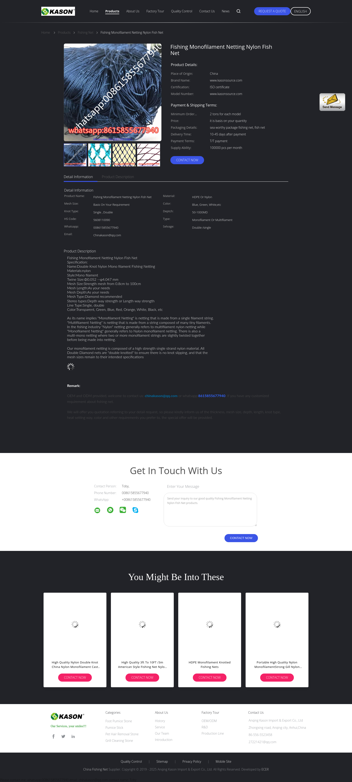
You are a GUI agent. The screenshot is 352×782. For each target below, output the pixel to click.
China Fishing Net (95, 769)
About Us (132, 11)
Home (94, 11)
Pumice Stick (114, 727)
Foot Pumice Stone (119, 721)
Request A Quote (272, 11)
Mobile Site (223, 761)
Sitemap (162, 761)
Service (160, 727)
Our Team (162, 733)
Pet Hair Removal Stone (122, 734)
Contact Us (207, 11)
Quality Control (181, 11)
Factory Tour (155, 11)
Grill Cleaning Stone (119, 740)
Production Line (213, 733)
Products (112, 11)
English (300, 11)
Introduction (163, 740)
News (225, 11)
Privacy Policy (192, 761)
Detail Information (78, 176)
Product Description (118, 176)
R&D (205, 727)
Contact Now (187, 160)
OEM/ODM (209, 721)
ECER (265, 769)
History (160, 721)
